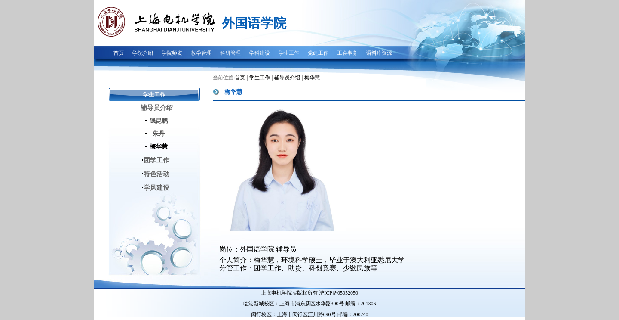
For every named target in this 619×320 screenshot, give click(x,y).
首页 (240, 78)
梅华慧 (312, 78)
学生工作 (259, 78)
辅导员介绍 (287, 78)
